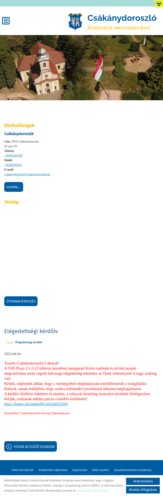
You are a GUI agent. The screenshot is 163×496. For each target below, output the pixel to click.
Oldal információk (22, 470)
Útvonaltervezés (20, 301)
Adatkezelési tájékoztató (52, 470)
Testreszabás (143, 481)
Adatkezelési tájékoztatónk (93, 490)
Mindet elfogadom (143, 490)
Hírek (9, 342)
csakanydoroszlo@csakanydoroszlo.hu (27, 174)
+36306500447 (13, 165)
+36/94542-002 (13, 155)
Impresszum (80, 470)
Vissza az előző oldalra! (34, 447)
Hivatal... (13, 187)
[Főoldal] (75, 21)
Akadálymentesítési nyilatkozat (133, 470)
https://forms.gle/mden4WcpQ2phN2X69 (36, 404)
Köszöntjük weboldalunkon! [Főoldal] (122, 22)
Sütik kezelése (100, 470)
